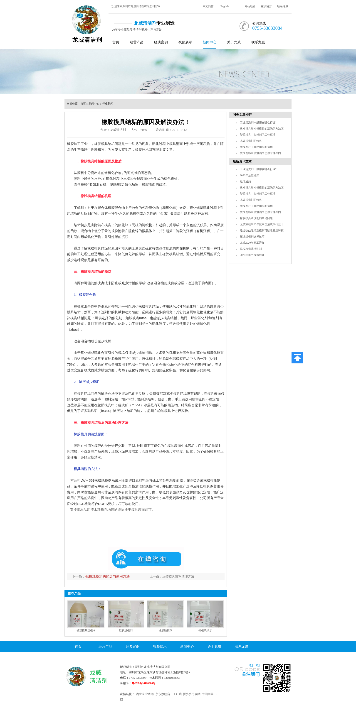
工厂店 (177, 694)
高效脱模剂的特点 (251, 140)
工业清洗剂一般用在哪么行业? (258, 122)
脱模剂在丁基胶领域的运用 (256, 147)
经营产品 (136, 42)
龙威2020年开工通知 (252, 242)
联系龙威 (282, 6)
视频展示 (185, 42)
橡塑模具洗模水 (86, 630)
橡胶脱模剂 (165, 630)
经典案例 (161, 42)
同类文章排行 (242, 114)
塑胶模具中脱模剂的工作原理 (257, 134)
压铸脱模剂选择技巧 (252, 236)
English (224, 6)
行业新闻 (107, 103)
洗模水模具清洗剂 (251, 248)
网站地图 (250, 6)
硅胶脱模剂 (126, 630)
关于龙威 (234, 42)
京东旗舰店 (162, 694)
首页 (115, 42)
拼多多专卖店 (192, 694)
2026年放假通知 (249, 175)
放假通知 (245, 181)
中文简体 (208, 6)
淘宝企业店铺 (145, 694)
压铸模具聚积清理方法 (178, 576)
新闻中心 (209, 42)
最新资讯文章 (242, 161)
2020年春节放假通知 (252, 255)
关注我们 (251, 674)
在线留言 (266, 6)
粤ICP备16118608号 (144, 683)
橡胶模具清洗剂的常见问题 (256, 218)
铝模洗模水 (205, 630)
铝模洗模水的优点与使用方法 (107, 576)
